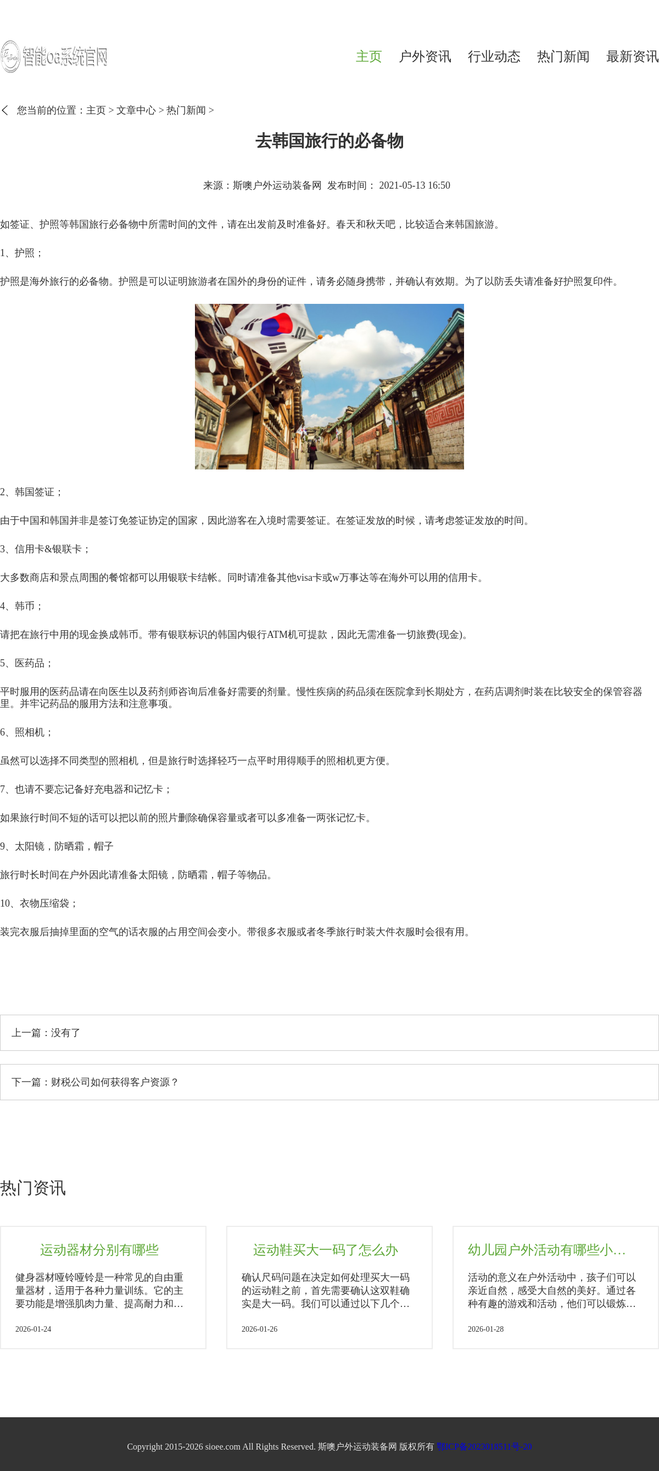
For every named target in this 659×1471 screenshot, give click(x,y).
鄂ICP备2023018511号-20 (484, 1446)
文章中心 (136, 110)
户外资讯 (425, 56)
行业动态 (494, 56)
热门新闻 (563, 56)
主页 (369, 56)
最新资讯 (632, 56)
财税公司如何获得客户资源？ (115, 1082)
